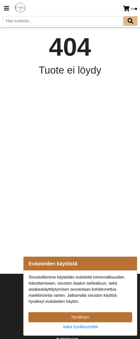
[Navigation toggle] (7, 8)
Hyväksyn (80, 317)
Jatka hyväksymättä (80, 327)
